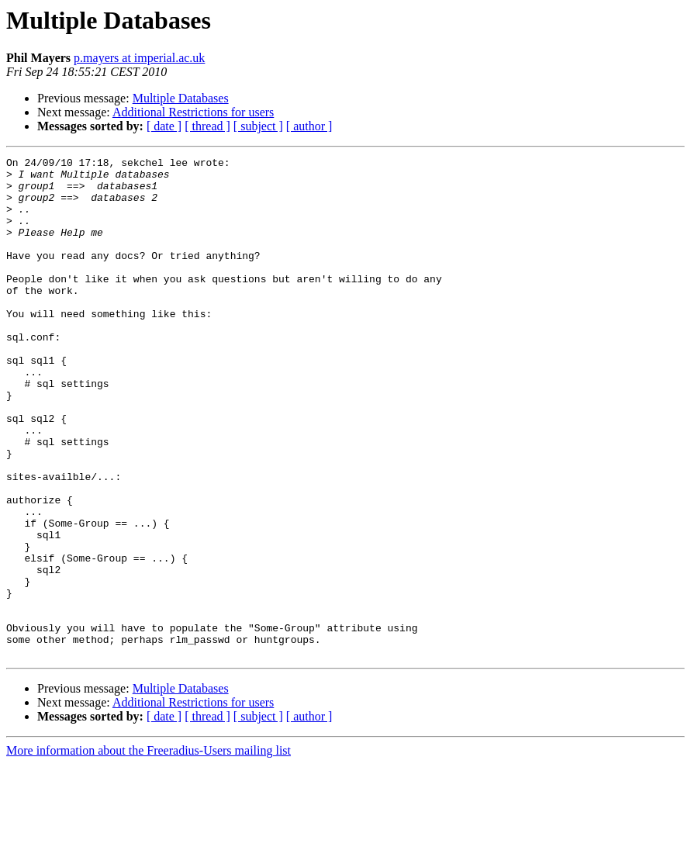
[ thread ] (207, 126)
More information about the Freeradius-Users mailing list (148, 850)
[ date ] (164, 126)
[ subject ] (258, 126)
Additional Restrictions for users (193, 112)
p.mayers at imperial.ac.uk (139, 57)
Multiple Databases (181, 98)
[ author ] (309, 126)
